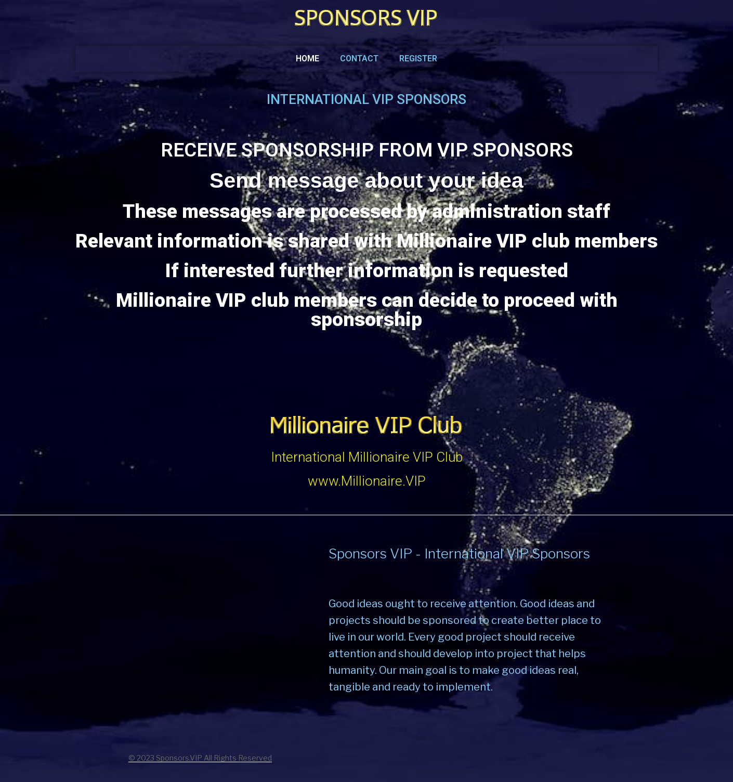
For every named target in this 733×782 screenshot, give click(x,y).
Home (307, 58)
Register (418, 58)
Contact (359, 58)
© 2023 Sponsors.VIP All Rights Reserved (200, 757)
